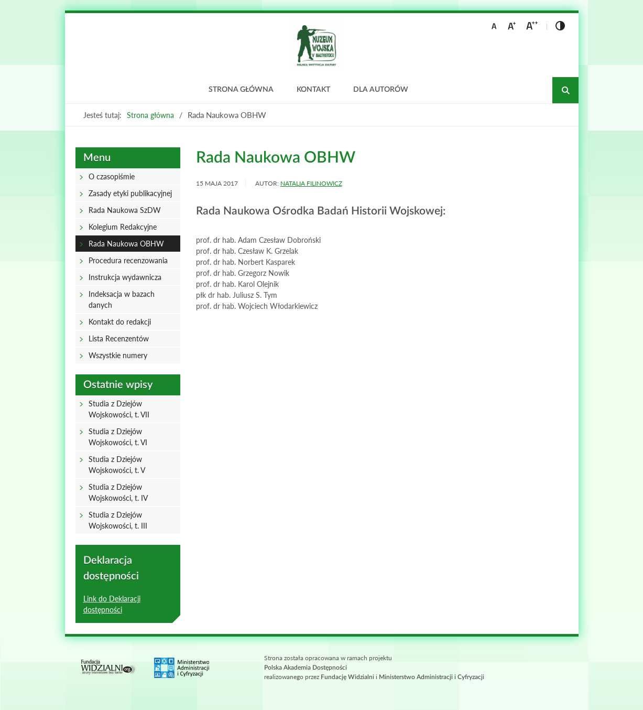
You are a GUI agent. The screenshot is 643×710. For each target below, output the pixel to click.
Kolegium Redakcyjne (123, 226)
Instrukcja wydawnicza (125, 277)
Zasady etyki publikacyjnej (130, 193)
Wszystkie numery (118, 355)
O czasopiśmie (112, 176)
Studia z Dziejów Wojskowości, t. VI (118, 437)
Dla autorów (380, 89)
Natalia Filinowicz (311, 183)
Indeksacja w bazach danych (122, 299)
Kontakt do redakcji (120, 321)
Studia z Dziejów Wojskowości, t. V (117, 465)
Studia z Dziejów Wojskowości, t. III (118, 520)
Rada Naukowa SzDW (125, 210)
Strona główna (241, 89)
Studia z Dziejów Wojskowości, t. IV (118, 492)
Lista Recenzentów (119, 338)
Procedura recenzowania (128, 260)
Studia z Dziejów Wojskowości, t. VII (119, 409)
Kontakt (313, 89)
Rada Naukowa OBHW (126, 243)
